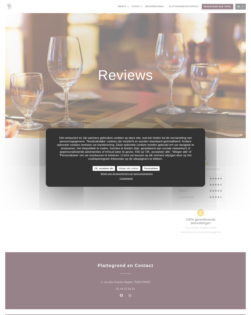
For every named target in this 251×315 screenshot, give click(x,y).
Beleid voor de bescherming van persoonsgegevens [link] (127, 173)
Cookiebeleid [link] (126, 178)
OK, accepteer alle (103, 168)
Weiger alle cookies (128, 168)
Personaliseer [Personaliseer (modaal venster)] (151, 168)
